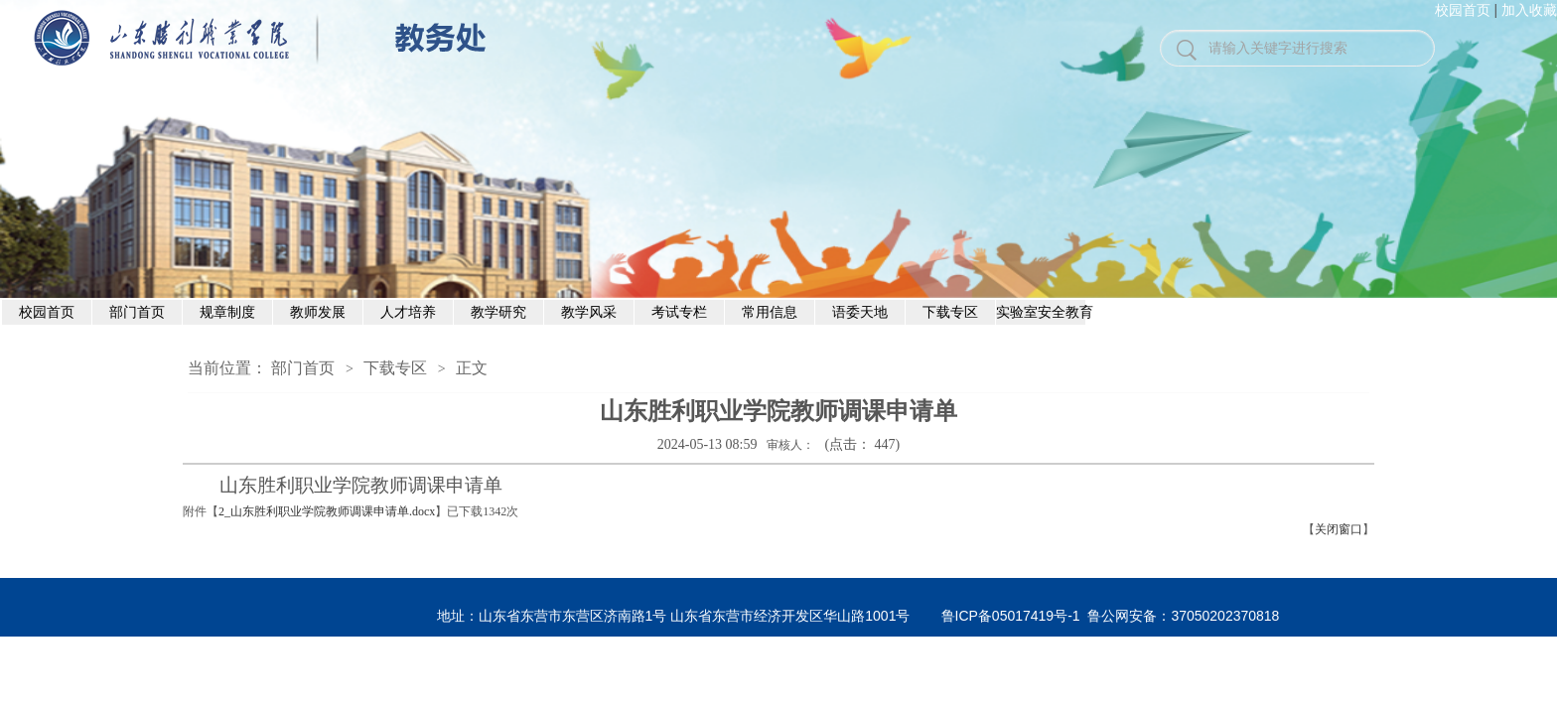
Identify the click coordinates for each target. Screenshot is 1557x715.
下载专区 (950, 312)
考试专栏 (679, 312)
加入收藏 (1529, 10)
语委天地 (860, 312)
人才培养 (408, 312)
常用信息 (769, 312)
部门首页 (137, 312)
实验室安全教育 (1041, 312)
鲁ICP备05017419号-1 (1010, 616)
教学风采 (589, 312)
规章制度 (227, 312)
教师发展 (318, 312)
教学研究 (498, 312)
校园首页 (1462, 10)
